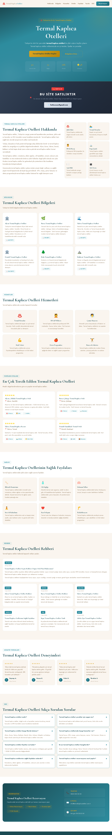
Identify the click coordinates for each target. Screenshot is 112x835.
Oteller (73, 4)
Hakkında (50, 4)
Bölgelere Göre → (72, 54)
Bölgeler (58, 4)
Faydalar (80, 4)
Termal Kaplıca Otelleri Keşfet (44, 54)
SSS (93, 4)
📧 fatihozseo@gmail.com (58, 105)
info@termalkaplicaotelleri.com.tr (81, 804)
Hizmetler (66, 4)
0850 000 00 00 (76, 794)
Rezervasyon (103, 4)
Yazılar (87, 4)
